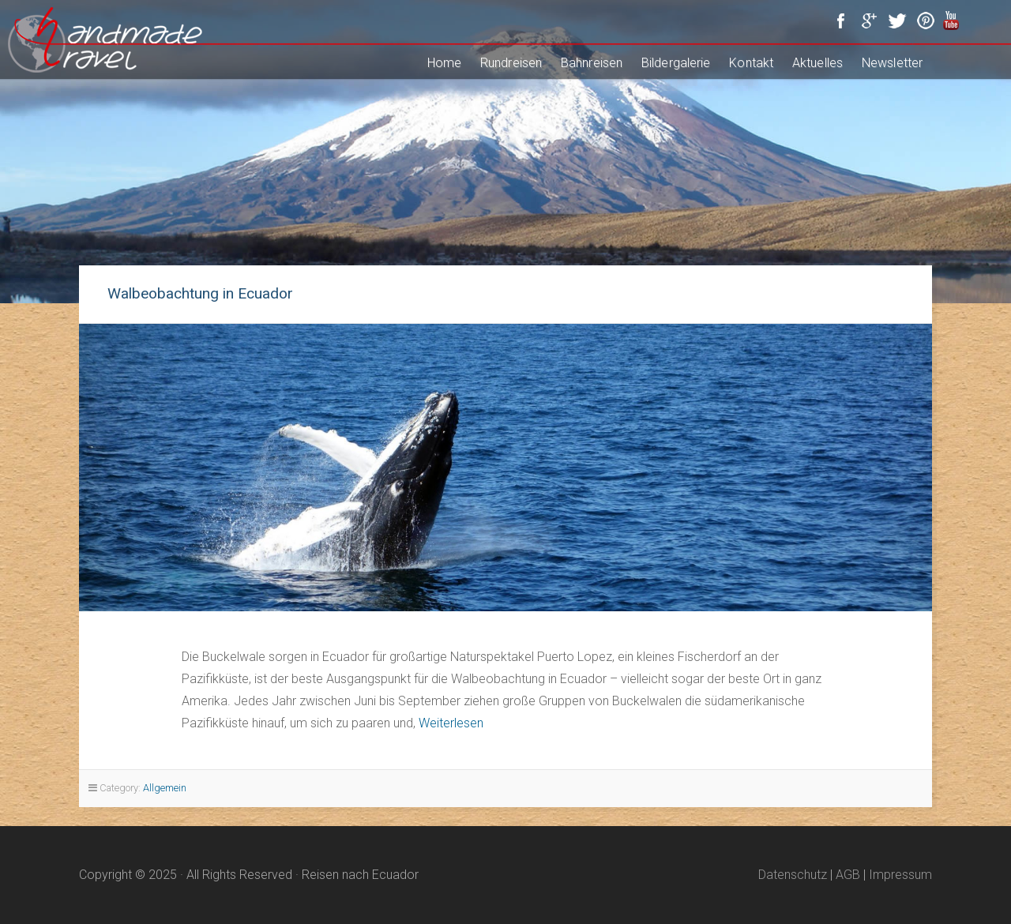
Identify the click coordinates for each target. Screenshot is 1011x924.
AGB (848, 874)
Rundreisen (511, 62)
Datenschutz (792, 874)
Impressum (900, 874)
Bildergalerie (675, 62)
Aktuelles (817, 62)
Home (444, 62)
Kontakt (751, 62)
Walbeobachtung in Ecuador (200, 293)
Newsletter (892, 62)
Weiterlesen (451, 723)
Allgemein (164, 788)
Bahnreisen (591, 62)
